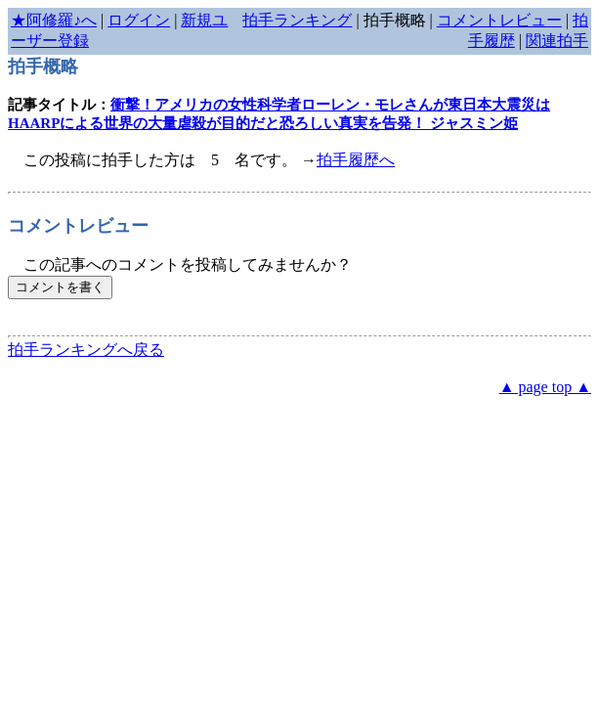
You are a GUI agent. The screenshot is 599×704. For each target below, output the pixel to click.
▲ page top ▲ (545, 386)
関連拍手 (557, 40)
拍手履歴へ (356, 160)
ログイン (138, 20)
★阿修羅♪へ (54, 20)
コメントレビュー (499, 20)
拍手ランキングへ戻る (86, 349)
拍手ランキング (297, 20)
